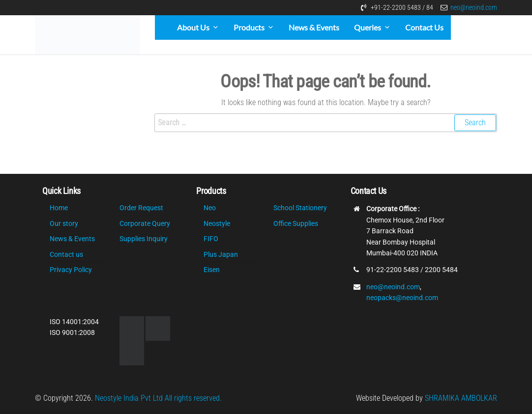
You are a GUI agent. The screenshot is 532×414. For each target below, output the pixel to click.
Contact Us (424, 27)
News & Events (314, 27)
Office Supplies (295, 223)
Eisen (212, 270)
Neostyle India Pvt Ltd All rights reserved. (158, 398)
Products (249, 27)
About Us (193, 27)
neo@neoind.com (473, 7)
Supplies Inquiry (143, 239)
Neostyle (217, 223)
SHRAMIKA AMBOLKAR (461, 398)
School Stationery (300, 208)
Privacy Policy (71, 270)
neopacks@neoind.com (402, 298)
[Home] (162, 27)
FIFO (211, 239)
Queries (367, 27)
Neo (210, 208)
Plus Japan (221, 254)
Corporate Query (144, 223)
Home (59, 208)
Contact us (66, 254)
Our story (64, 223)
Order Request (141, 208)
